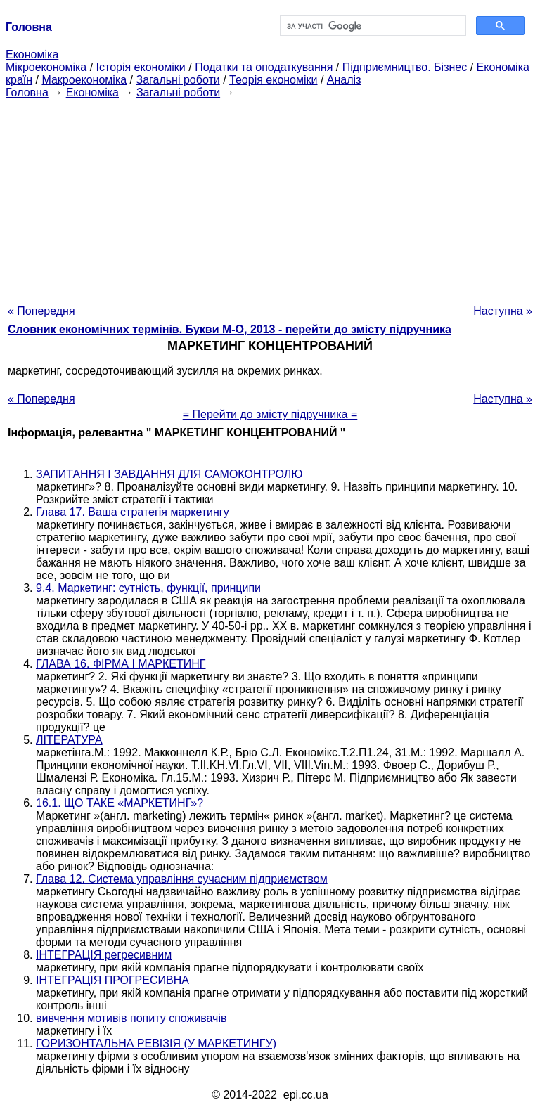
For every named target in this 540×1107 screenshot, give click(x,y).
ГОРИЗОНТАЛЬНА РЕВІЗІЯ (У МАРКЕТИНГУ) (156, 1043)
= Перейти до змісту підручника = (270, 414)
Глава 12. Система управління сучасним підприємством (182, 879)
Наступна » (502, 311)
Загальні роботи (177, 80)
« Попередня (41, 311)
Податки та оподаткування (264, 67)
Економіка (32, 54)
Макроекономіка (84, 80)
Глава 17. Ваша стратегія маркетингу (132, 512)
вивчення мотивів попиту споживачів (131, 1018)
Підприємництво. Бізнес (405, 67)
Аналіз (344, 80)
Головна (27, 92)
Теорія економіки (273, 80)
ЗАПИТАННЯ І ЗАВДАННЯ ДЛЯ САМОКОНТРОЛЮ (169, 474)
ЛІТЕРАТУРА (69, 740)
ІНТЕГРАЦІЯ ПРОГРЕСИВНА (112, 980)
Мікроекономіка (46, 67)
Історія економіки (141, 67)
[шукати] (371, 26)
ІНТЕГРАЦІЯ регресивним (104, 955)
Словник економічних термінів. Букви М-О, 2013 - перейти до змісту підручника (229, 329)
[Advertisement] (270, 197)
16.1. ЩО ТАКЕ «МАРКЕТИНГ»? (119, 803)
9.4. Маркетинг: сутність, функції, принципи (148, 588)
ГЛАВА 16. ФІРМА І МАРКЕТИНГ (120, 664)
